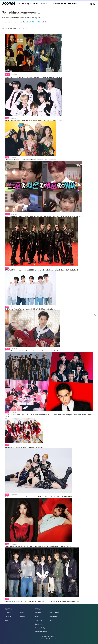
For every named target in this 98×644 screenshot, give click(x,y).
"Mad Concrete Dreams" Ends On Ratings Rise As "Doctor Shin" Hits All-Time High (33, 77)
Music (64, 4)
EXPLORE (20, 4)
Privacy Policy (39, 620)
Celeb (42, 4)
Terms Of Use (39, 616)
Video (36, 4)
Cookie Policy (39, 624)
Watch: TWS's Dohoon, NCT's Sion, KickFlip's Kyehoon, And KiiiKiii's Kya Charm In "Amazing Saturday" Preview (43, 216)
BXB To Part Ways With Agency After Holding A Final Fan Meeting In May (30, 309)
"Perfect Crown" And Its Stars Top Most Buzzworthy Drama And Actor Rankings (32, 351)
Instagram (8, 616)
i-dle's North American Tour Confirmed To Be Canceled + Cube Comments (30, 160)
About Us (38, 612)
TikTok (22, 612)
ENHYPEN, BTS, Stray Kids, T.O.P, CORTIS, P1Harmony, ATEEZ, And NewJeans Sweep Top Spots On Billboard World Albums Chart (48, 416)
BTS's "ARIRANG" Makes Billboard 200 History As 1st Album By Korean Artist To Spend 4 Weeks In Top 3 (41, 270)
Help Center (53, 616)
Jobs (51, 620)
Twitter (7, 620)
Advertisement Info (41, 631)
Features (72, 4)
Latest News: (23, 28)
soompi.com (15, 22)
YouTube (22, 616)
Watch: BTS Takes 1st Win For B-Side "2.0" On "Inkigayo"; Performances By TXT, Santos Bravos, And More (42, 601)
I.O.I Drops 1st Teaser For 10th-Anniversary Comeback (24, 447)
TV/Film (8, 214)
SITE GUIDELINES (33, 22)
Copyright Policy (40, 628)
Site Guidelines (54, 612)
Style (48, 4)
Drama (7, 74)
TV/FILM (56, 4)
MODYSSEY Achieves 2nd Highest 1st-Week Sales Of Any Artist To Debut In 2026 (33, 120)
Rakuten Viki (52, 639)
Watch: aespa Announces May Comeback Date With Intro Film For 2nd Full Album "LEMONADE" (38, 497)
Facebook (8, 612)
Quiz (29, 4)
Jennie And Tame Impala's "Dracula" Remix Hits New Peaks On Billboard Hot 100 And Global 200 (38, 546)
